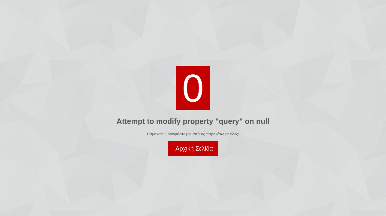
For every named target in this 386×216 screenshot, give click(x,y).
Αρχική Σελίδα (194, 148)
